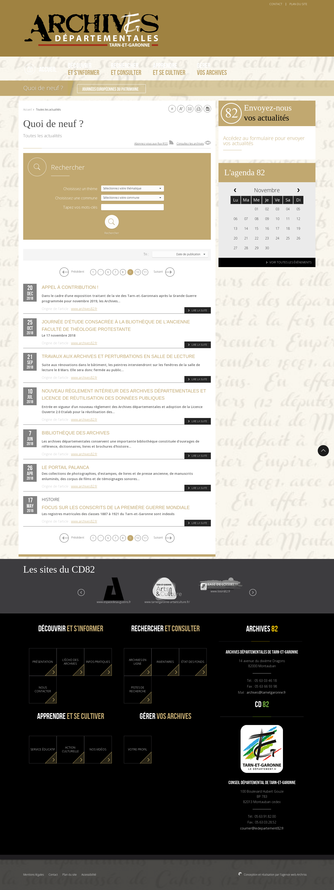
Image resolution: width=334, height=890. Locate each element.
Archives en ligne (137, 662)
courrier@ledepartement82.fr (262, 828)
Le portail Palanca (65, 467)
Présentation (42, 662)
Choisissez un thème (80, 189)
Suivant (158, 272)
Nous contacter (43, 689)
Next (252, 592)
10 (137, 272)
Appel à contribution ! (70, 287)
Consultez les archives (190, 144)
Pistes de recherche (137, 689)
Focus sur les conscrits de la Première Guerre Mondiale (116, 507)
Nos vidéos (98, 749)
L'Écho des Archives (70, 662)
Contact (53, 875)
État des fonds (192, 662)
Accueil (27, 110)
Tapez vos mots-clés (80, 207)
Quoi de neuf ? (43, 88)
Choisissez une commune (76, 198)
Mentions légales (33, 875)
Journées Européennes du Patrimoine (110, 89)
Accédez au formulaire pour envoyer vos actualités (264, 140)
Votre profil (137, 749)
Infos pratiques (98, 662)
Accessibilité (88, 875)
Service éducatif (42, 749)
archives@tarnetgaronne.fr (266, 692)
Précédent (77, 272)
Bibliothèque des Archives (75, 432)
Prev (81, 592)
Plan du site (69, 875)
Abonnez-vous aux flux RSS (151, 144)
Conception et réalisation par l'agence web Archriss (275, 875)
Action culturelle (70, 749)
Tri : (146, 254)
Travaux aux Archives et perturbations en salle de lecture (118, 356)
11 (145, 272)
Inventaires (165, 662)
